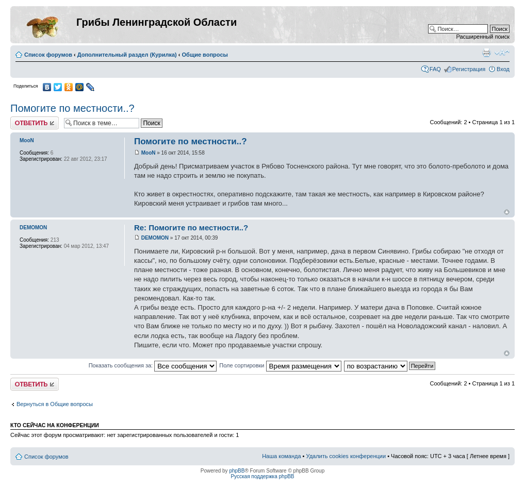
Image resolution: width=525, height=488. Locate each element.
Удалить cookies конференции (346, 456)
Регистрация (468, 69)
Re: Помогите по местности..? (191, 227)
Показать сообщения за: (153, 365)
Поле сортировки (280, 365)
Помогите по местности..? (72, 108)
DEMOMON (155, 238)
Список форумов (48, 55)
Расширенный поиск (483, 36)
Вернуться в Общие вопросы (55, 404)
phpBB (236, 471)
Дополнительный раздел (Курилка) (127, 55)
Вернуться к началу (507, 212)
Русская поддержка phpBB (262, 476)
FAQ (435, 69)
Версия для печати (486, 52)
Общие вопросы (205, 55)
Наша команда (281, 456)
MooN (148, 153)
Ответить (34, 122)
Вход (503, 69)
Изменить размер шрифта (502, 52)
